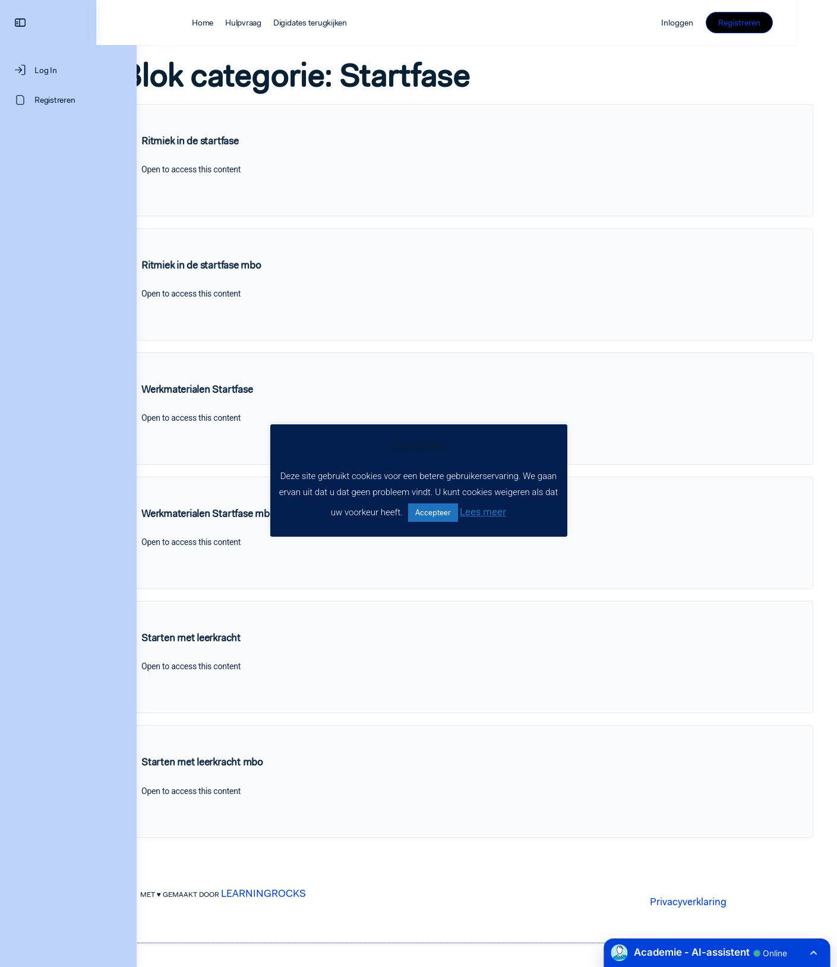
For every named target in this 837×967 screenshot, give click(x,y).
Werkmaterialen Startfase (237, 389)
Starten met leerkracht (231, 637)
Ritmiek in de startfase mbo (242, 265)
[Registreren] (68, 100)
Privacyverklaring (708, 901)
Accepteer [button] (433, 513)
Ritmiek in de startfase (230, 140)
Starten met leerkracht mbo (243, 761)
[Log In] (68, 70)
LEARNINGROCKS (283, 893)
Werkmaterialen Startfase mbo (248, 513)
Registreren (780, 22)
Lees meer (483, 511)
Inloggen (718, 22)
